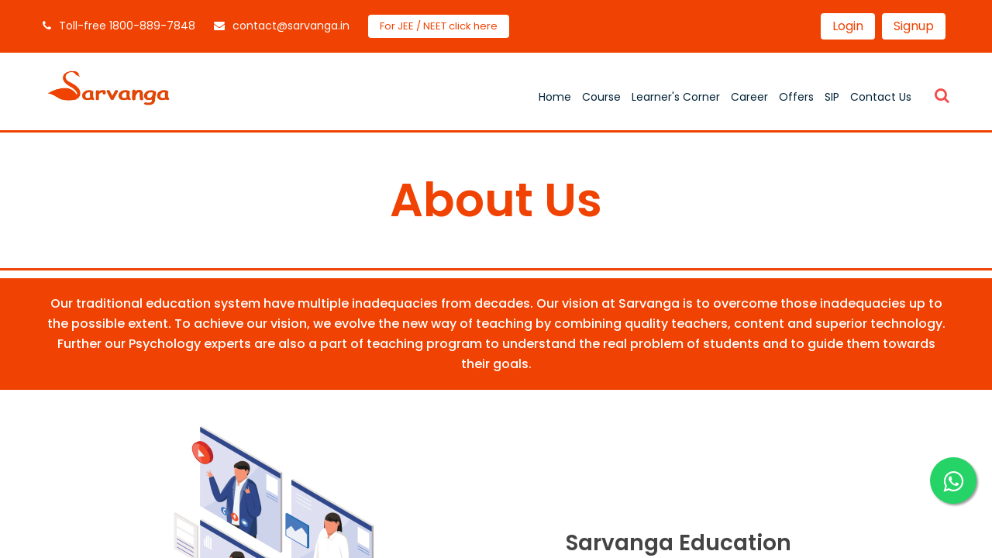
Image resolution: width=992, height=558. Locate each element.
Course (601, 97)
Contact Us (880, 97)
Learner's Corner (676, 97)
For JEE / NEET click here (439, 26)
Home (555, 97)
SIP (832, 97)
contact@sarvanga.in (282, 25)
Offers (796, 97)
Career (749, 97)
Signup (914, 26)
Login (847, 26)
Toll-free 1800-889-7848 (119, 25)
